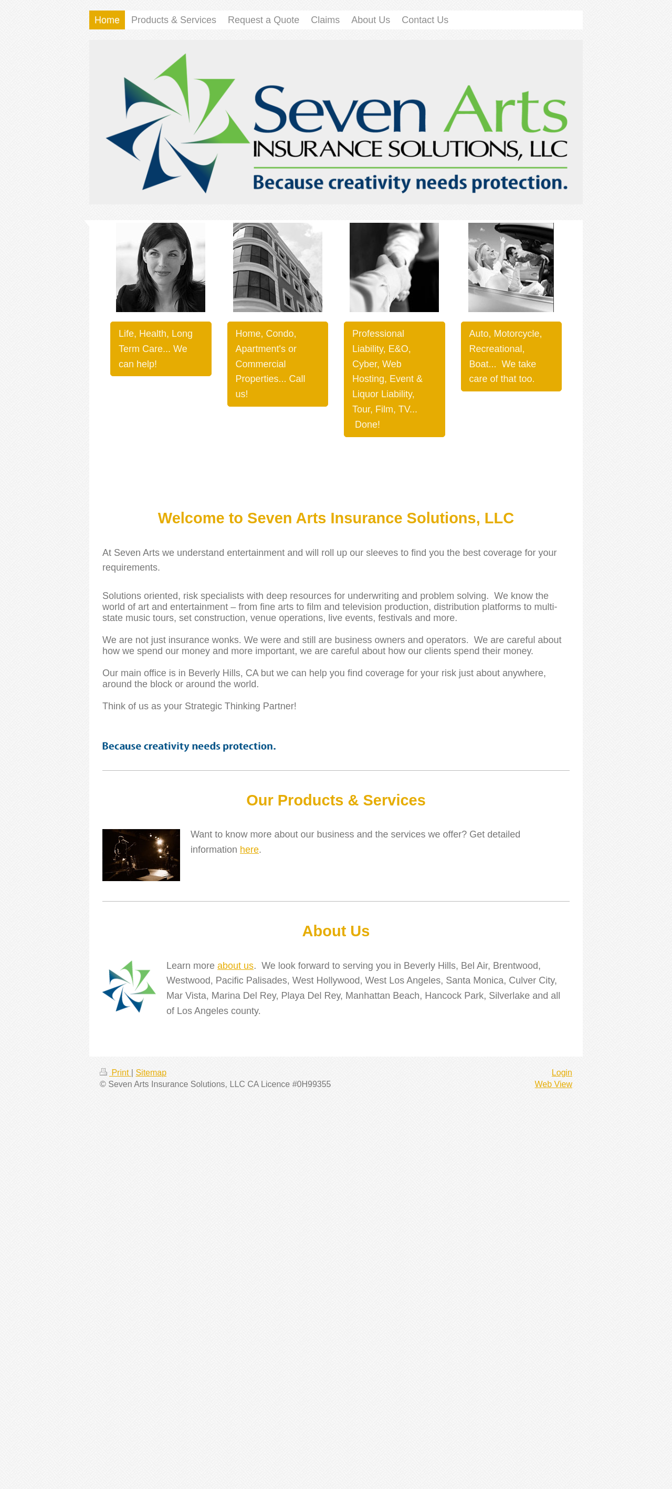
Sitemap (150, 1072)
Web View (553, 1084)
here (249, 849)
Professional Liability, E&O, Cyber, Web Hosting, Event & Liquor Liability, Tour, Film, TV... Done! (387, 379)
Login (562, 1072)
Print (115, 1072)
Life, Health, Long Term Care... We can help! (156, 348)
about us (235, 965)
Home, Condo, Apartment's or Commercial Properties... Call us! (271, 363)
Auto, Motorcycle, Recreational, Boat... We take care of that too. (505, 356)
